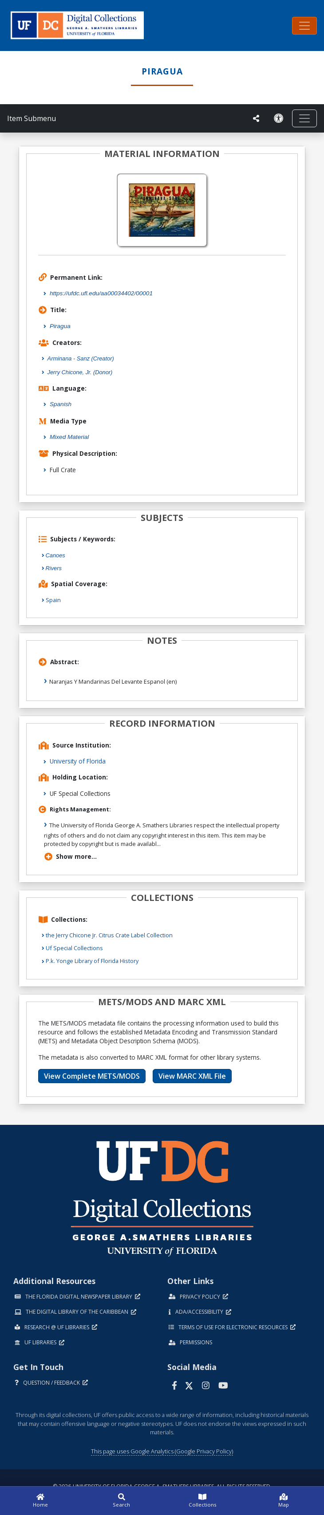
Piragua (60, 326)
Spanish (60, 404)
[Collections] (202, 1501)
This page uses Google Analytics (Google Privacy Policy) (162, 1451)
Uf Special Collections (74, 948)
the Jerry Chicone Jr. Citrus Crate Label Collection (109, 935)
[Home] (40, 1501)
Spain (53, 600)
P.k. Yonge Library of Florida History (92, 961)
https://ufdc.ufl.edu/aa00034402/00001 (101, 293)
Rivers (54, 568)
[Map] (283, 1501)
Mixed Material (69, 437)
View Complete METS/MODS (92, 1076)
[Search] (121, 1501)
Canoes (55, 555)
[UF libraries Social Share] (256, 118)
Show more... (70, 856)
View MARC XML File (192, 1076)
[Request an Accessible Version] (278, 118)
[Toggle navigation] (304, 26)
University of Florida (78, 761)
